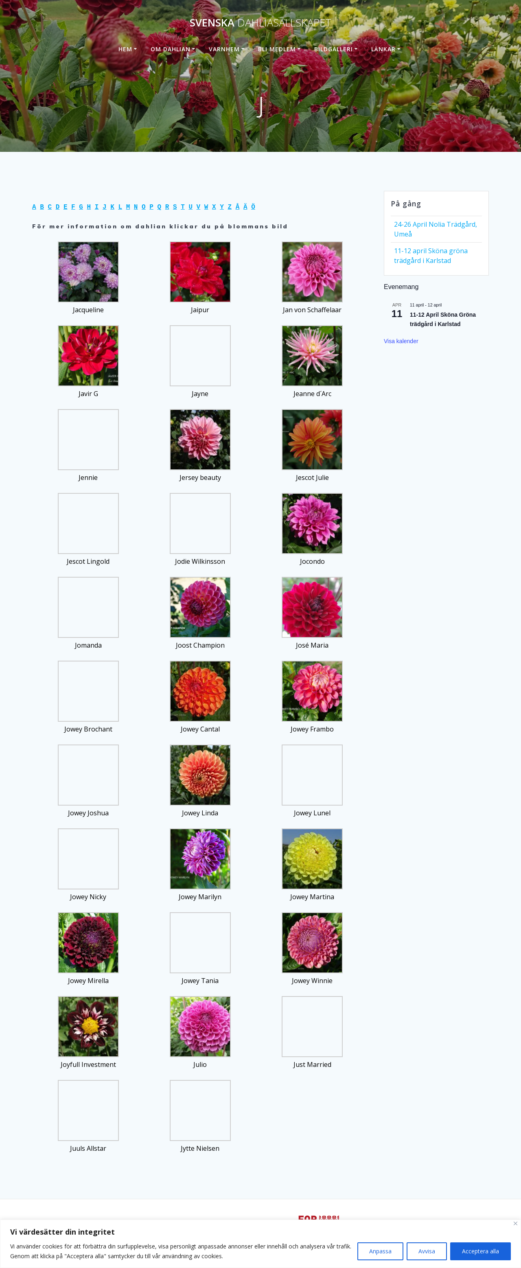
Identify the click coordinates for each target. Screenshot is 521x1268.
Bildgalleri (333, 49)
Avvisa (426, 1251)
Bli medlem (277, 49)
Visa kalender (401, 341)
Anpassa (380, 1251)
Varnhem (224, 49)
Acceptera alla (480, 1251)
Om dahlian (170, 49)
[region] (260, 1244)
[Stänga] (515, 1223)
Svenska (260, 23)
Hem (125, 49)
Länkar (383, 49)
